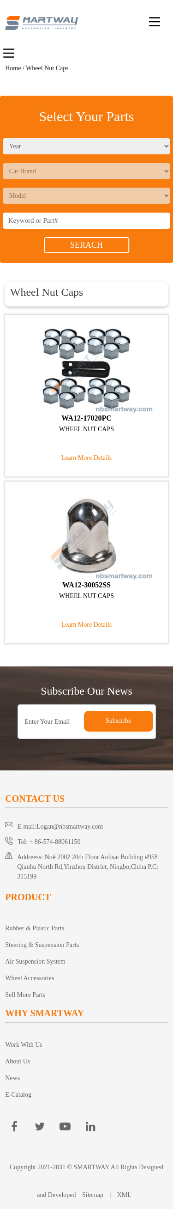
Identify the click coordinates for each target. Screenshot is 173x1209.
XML (124, 1194)
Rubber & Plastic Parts (34, 928)
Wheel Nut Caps (47, 68)
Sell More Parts (25, 994)
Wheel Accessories (29, 978)
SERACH (86, 245)
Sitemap (93, 1194)
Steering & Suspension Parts (42, 944)
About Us (17, 1061)
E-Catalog (18, 1094)
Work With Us (23, 1044)
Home (13, 68)
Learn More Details (86, 457)
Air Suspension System (35, 961)
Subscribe (118, 720)
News (12, 1078)
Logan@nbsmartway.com (69, 826)
